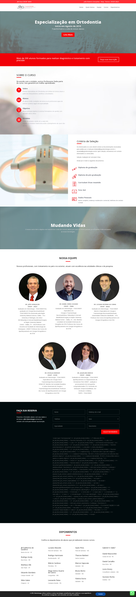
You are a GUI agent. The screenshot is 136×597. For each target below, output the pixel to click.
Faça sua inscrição (108, 59)
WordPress (53, 594)
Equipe (99, 7)
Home (81, 7)
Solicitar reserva (110, 432)
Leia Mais (68, 34)
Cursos (106, 7)
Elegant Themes (31, 594)
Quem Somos (90, 7)
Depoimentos (115, 7)
